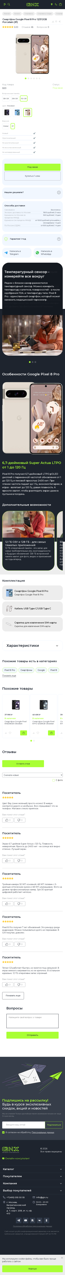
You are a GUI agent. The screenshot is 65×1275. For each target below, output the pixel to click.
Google (41, 670)
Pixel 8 (53, 670)
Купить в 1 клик (32, 176)
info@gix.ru (42, 1197)
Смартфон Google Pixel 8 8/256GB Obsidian (16, 722)
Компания (10, 1183)
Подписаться (54, 1125)
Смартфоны (26, 670)
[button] (30, 362)
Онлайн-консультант (16, 1158)
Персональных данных (43, 1132)
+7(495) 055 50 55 (16, 1197)
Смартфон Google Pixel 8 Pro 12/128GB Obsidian (43, 722)
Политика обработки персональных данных (32, 1226)
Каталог (8, 1169)
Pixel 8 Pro (9, 670)
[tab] (25, 78)
